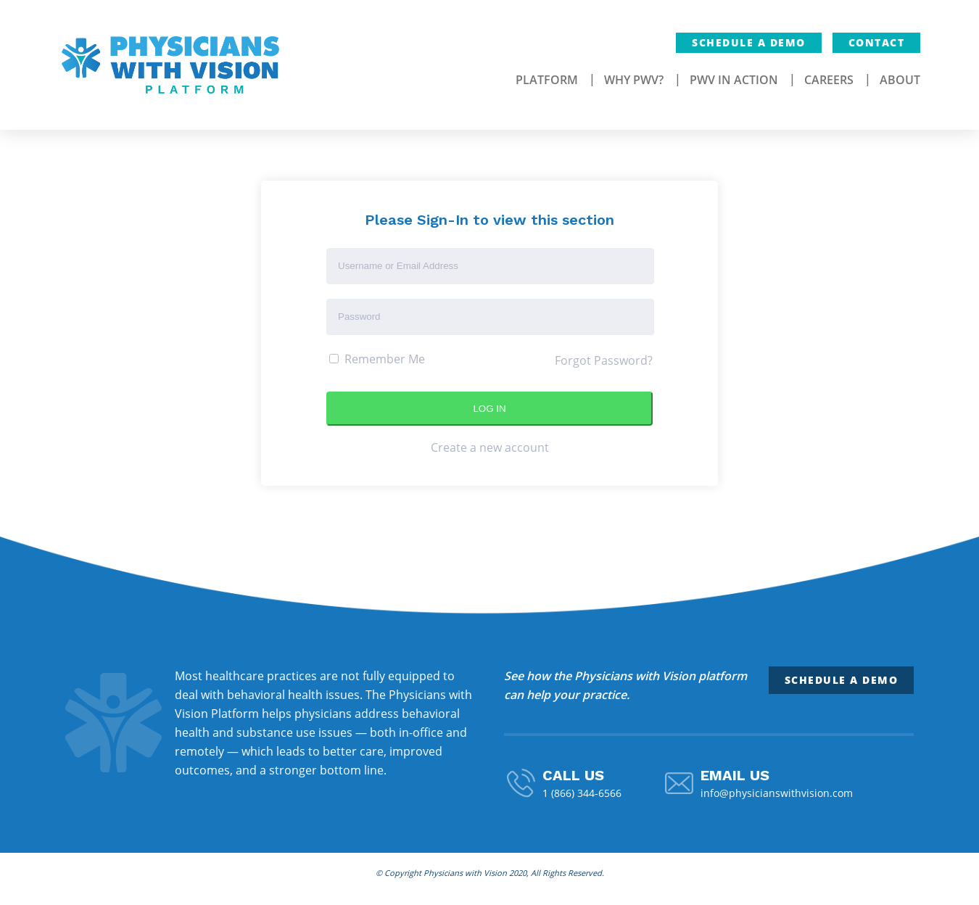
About (900, 80)
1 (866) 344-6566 (581, 793)
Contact (876, 42)
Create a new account (490, 447)
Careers (829, 80)
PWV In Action (734, 80)
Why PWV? (634, 80)
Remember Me (377, 359)
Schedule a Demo (749, 42)
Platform (547, 80)
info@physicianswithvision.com (777, 793)
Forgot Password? (604, 360)
